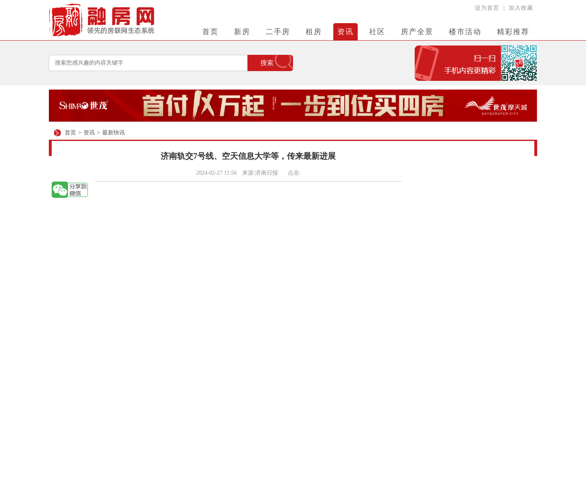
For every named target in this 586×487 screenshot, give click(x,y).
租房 (314, 32)
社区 (377, 32)
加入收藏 (521, 8)
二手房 (278, 32)
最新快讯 (113, 133)
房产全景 (417, 32)
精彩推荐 (513, 32)
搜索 (266, 62)
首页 (210, 32)
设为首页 (487, 8)
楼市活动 (465, 32)
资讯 (345, 32)
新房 (242, 32)
